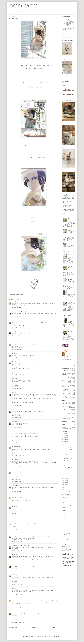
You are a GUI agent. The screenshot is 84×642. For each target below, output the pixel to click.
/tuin (63, 365)
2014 (64, 439)
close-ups (69, 374)
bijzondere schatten (68, 368)
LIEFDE (73, 396)
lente (73, 394)
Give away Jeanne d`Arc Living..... (71, 303)
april (66, 470)
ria (13, 301)
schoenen (64, 407)
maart (66, 472)
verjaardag (72, 414)
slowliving (64, 410)
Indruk (13, 353)
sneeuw (68, 410)
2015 (64, 437)
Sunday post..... (70, 230)
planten (66, 405)
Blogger (58, 636)
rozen (73, 406)
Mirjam (13, 574)
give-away (72, 380)
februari (67, 474)
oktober (67, 447)
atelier (73, 367)
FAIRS (66, 376)
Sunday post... (70, 255)
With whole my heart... (71, 291)
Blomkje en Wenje (16, 522)
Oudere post (55, 627)
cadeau (64, 374)
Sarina (13, 506)
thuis (63, 412)
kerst (67, 388)
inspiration (72, 385)
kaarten (64, 388)
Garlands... (67, 460)
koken (69, 393)
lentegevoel (65, 396)
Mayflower (14, 459)
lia (13, 331)
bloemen (65, 370)
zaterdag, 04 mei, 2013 (18, 307)
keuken (63, 392)
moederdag (72, 397)
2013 (64, 441)
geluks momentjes (68, 378)
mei (66, 456)
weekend (73, 421)
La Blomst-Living (16, 485)
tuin (74, 412)
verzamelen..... (66, 416)
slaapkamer (72, 409)
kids (68, 392)
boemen (73, 370)
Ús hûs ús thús (16, 343)
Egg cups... (71, 266)
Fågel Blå (14, 421)
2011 (64, 480)
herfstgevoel (71, 382)
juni (66, 454)
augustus (67, 451)
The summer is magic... (71, 279)
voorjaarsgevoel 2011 (68, 420)
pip (63, 405)
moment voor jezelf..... (68, 400)
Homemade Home (15, 535)
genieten (64, 380)
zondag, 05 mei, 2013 (17, 502)
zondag (70, 428)
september (67, 449)
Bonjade (23, 6)
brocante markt (71, 372)
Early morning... (68, 465)
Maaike (14, 471)
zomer (73, 427)
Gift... (70, 243)
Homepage (34, 627)
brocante (64, 372)
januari (67, 476)
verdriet (64, 414)
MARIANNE (14, 392)
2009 (64, 484)
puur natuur (72, 405)
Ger (13, 361)
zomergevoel (65, 428)
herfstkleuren (65, 384)
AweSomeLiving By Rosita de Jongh (21, 545)
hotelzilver (72, 384)
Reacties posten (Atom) (23, 630)
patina (73, 403)
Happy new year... (70, 332)
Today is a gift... (69, 464)
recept (63, 406)
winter (63, 422)
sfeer (64, 409)
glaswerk (64, 381)
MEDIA (67, 397)
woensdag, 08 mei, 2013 (18, 607)
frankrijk (64, 377)
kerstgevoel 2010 (68, 390)
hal (74, 381)
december (67, 443)
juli (66, 453)
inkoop (63, 385)
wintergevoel (69, 422)
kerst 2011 (72, 388)
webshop (64, 421)
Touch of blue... (68, 467)
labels (63, 394)
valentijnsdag (71, 413)
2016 (64, 435)
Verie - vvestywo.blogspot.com (20, 311)
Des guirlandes (16, 446)
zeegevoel (64, 427)
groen (69, 381)
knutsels (64, 393)
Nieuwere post (13, 627)
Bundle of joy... (68, 458)
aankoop (68, 365)
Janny (13, 409)
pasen (63, 403)
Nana (13, 565)
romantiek (68, 406)
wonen (64, 424)
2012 (64, 478)
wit (74, 422)
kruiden (73, 393)
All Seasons (15, 612)
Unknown (14, 496)
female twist (71, 376)
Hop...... (70, 218)
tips (68, 412)
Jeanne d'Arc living (68, 386)
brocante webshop (66, 373)
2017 (64, 433)
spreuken (73, 410)
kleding (73, 392)
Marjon (13, 554)
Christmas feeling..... (71, 319)
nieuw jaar (64, 402)
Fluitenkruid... (68, 462)
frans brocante (71, 377)
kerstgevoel (65, 389)
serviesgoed (72, 407)
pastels (68, 403)
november (67, 445)
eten (63, 376)
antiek (73, 365)
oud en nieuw (71, 402)
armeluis (64, 367)
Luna (63, 397)
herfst (63, 382)
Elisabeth (14, 321)
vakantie (64, 413)
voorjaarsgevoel (66, 418)
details (73, 374)
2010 (64, 482)
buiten (73, 373)
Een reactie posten (16, 625)
